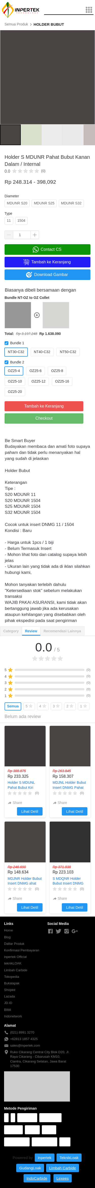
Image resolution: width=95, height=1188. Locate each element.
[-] (50, 931)
